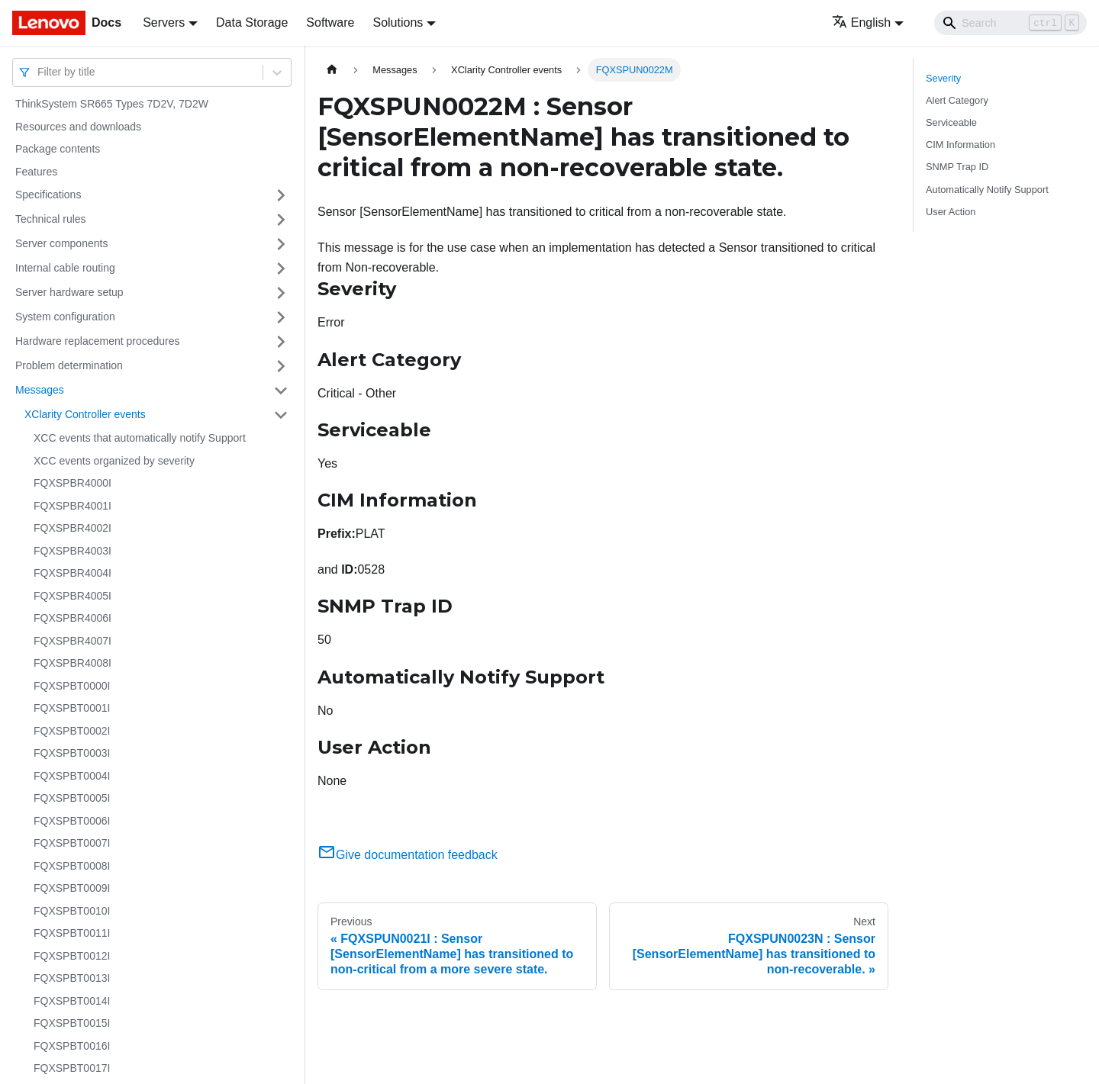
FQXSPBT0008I (72, 866)
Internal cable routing (65, 268)
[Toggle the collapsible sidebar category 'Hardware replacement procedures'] (281, 342)
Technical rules (50, 219)
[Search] (1010, 23)
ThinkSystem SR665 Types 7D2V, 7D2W (111, 104)
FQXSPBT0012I (72, 956)
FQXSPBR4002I (72, 528)
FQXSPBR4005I (72, 596)
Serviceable (951, 122)
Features (36, 172)
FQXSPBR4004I (72, 573)
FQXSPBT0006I (72, 821)
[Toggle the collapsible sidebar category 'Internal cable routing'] (281, 268)
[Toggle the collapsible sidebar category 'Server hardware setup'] (281, 293)
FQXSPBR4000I (72, 483)
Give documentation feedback (407, 854)
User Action (950, 211)
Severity (943, 78)
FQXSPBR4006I (72, 618)
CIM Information (960, 144)
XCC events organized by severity (114, 461)
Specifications (48, 194)
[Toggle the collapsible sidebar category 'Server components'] (281, 244)
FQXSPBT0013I (72, 978)
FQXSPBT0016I (72, 1046)
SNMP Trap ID (957, 166)
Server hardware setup (69, 292)
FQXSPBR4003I (72, 551)
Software (330, 22)
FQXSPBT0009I (72, 888)
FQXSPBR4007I (72, 641)
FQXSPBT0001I (72, 708)
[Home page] (331, 70)
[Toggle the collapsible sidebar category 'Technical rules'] (281, 219)
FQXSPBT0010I (72, 911)
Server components (61, 243)
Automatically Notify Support (987, 189)
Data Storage (252, 22)
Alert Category (957, 100)
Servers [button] (164, 22)
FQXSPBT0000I (72, 686)
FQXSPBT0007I (72, 843)
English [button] (861, 22)
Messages (39, 390)
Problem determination (69, 365)
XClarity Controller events (85, 414)
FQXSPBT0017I (72, 1068)
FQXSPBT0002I (72, 731)
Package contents (57, 149)
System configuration (65, 316)
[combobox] (38, 72)
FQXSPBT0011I (72, 933)
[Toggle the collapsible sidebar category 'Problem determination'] (281, 366)
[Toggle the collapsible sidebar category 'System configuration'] (281, 317)
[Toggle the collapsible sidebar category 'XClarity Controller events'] (281, 415)
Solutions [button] (397, 22)
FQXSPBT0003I (72, 753)
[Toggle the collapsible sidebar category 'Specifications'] (281, 195)
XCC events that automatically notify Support (140, 438)
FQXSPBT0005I (72, 798)
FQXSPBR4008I (72, 663)
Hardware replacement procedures (97, 341)
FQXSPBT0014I (72, 1001)
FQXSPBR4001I (72, 506)
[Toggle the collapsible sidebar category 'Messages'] (281, 390)
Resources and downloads (78, 127)
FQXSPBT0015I (72, 1023)
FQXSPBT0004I (72, 776)
